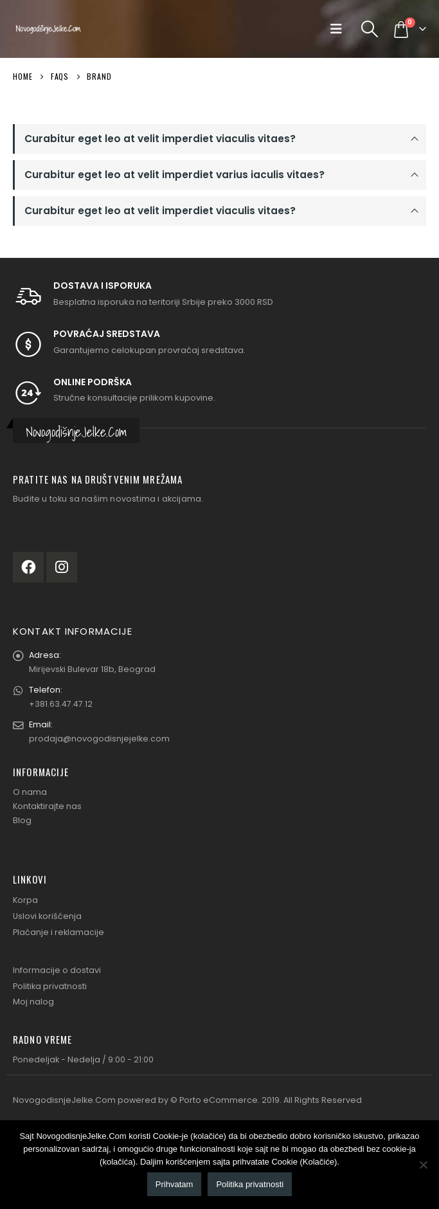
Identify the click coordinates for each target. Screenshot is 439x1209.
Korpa (25, 900)
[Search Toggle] (370, 29)
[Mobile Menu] (339, 29)
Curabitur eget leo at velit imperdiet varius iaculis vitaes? (174, 174)
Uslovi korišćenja (47, 916)
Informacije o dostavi (57, 970)
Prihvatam (174, 1184)
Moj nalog (33, 1001)
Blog (22, 820)
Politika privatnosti (50, 986)
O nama (30, 791)
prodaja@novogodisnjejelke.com (99, 738)
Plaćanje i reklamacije (58, 932)
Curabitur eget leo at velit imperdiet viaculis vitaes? (160, 138)
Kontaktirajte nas (47, 806)
